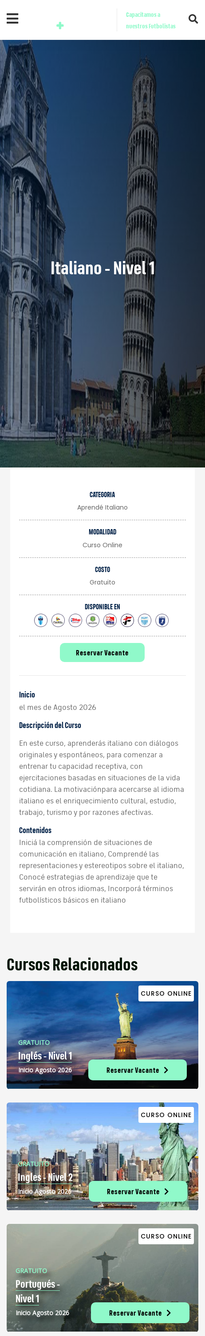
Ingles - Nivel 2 (45, 1177)
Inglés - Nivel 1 (45, 1055)
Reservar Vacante (102, 652)
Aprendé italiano (102, 507)
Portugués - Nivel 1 (38, 1291)
